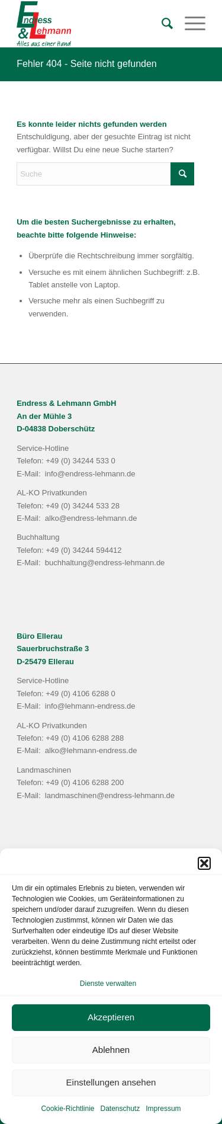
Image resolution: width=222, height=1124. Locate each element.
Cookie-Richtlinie (67, 1108)
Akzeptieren (111, 1017)
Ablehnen (111, 1050)
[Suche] (161, 23)
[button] (204, 863)
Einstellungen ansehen (111, 1082)
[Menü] (189, 23)
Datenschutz (120, 1108)
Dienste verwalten (108, 983)
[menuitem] (161, 23)
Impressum (163, 1108)
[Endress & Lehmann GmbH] (92, 23)
